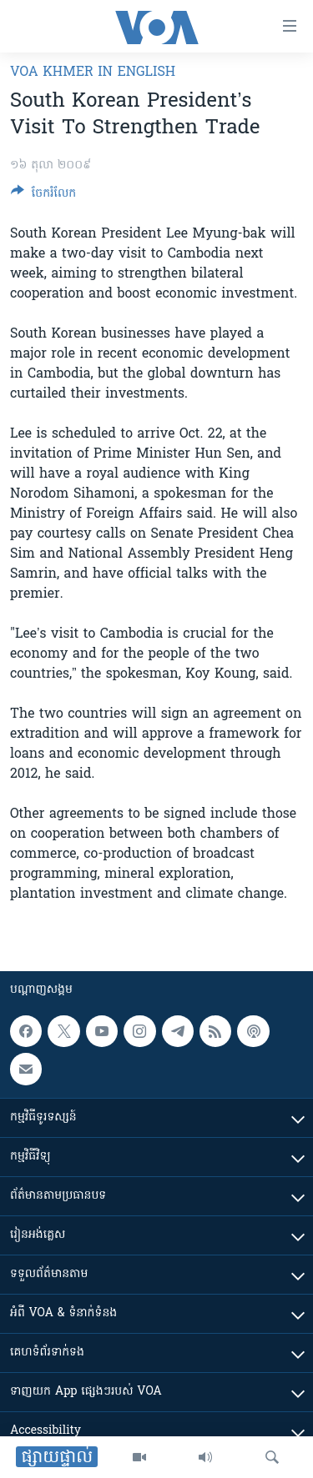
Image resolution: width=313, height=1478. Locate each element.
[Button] (43, 196)
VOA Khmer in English (92, 73)
